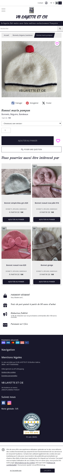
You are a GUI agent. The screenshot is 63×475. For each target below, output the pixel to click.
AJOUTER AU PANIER (27, 140)
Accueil (6, 35)
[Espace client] (46, 3)
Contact (40, 3)
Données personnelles (9, 376)
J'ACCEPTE (47, 470)
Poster (46, 103)
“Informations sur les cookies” (24, 463)
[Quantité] (6, 130)
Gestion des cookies (8, 372)
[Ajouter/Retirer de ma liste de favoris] (58, 140)
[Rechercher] (60, 28)
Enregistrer (32, 103)
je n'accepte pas (15, 470)
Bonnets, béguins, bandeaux (23, 35)
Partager (17, 103)
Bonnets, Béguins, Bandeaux (14, 114)
